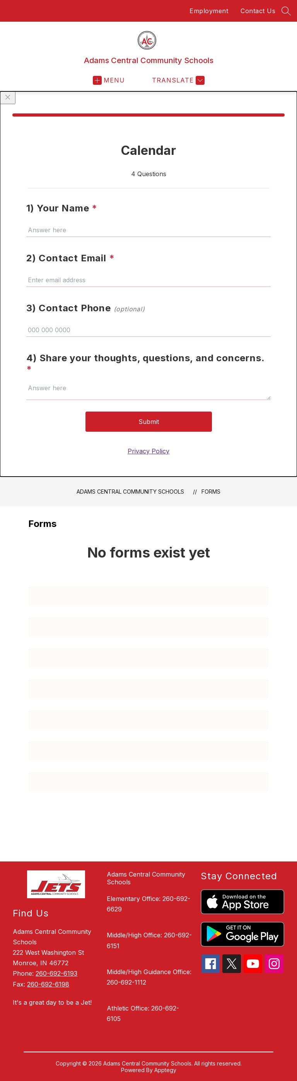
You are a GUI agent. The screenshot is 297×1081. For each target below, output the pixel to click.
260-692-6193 (56, 973)
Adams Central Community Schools (130, 491)
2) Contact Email (70, 258)
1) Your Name (61, 208)
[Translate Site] (177, 80)
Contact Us (258, 11)
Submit (148, 422)
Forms (210, 491)
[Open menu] (109, 80)
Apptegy (165, 1070)
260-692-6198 (48, 984)
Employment (208, 11)
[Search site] (286, 10)
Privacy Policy (148, 451)
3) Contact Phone (85, 308)
